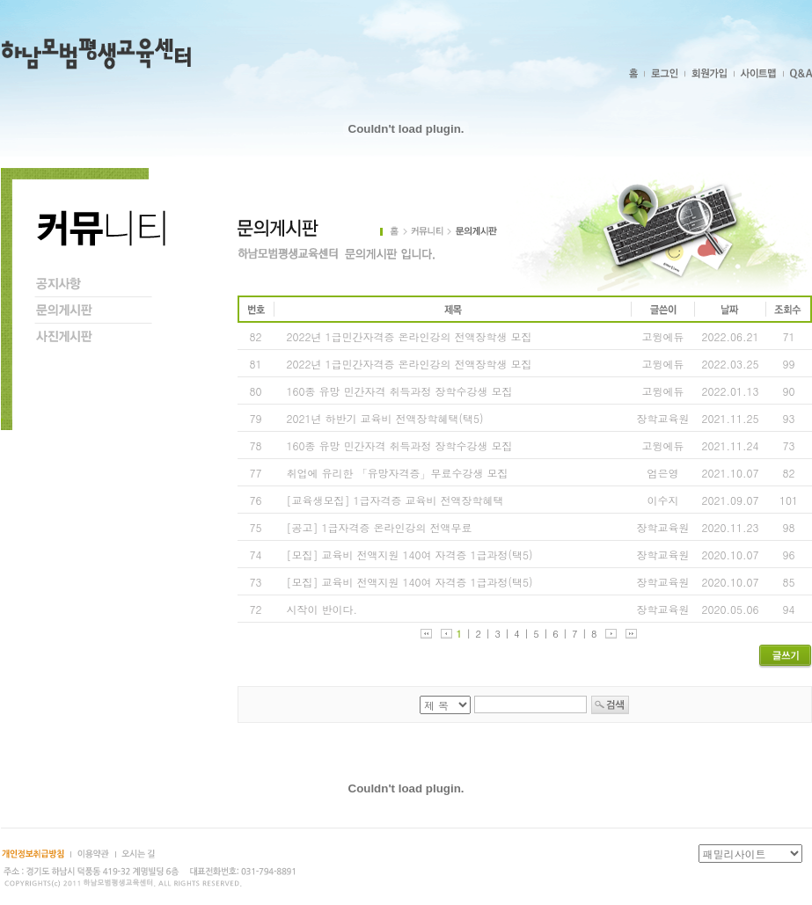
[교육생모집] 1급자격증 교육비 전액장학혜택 (395, 500)
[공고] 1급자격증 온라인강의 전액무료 (379, 527)
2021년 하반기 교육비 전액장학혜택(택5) (385, 418)
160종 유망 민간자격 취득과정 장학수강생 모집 (400, 390)
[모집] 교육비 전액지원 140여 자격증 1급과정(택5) (410, 554)
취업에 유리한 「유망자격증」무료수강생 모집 (397, 472)
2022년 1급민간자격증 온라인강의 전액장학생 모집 (409, 336)
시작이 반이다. (322, 609)
